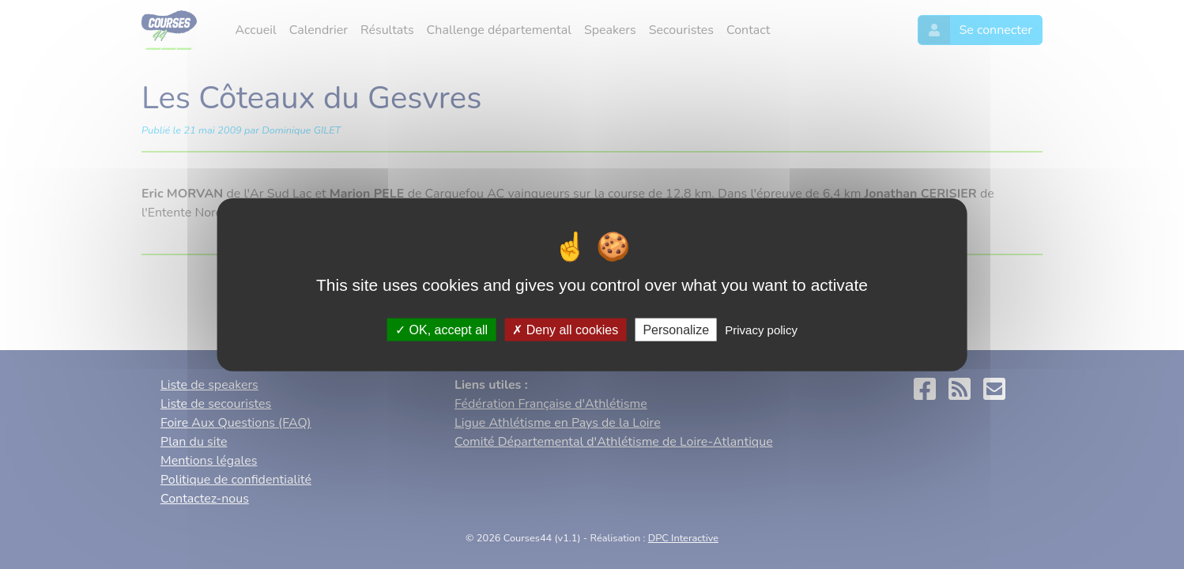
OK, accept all (441, 329)
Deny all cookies (565, 329)
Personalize (676, 329)
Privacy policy (761, 329)
